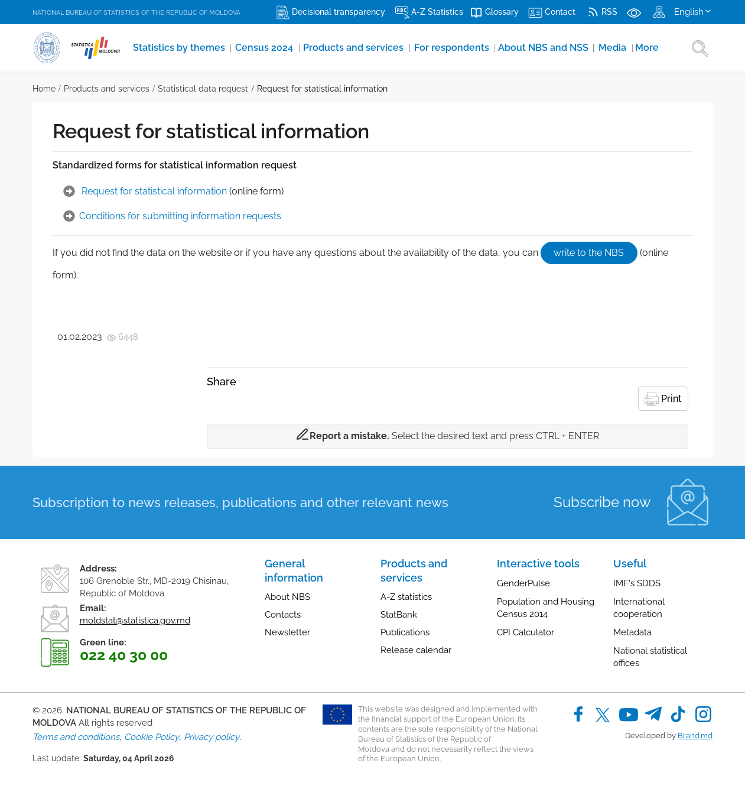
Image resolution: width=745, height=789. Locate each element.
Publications (405, 631)
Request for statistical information (322, 88)
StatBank (398, 613)
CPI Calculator (525, 631)
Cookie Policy (151, 735)
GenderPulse (523, 582)
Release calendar (415, 649)
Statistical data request (203, 88)
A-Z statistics (406, 595)
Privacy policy (211, 735)
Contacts (283, 613)
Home (44, 88)
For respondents (412, 48)
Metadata (632, 631)
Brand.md (695, 734)
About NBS (287, 595)
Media (555, 48)
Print (663, 398)
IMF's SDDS (637, 582)
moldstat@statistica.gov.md (135, 619)
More (587, 48)
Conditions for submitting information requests (180, 216)
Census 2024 (246, 48)
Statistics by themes (170, 48)
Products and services (326, 48)
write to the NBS (588, 252)
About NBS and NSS (495, 48)
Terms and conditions (75, 735)
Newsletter (287, 631)
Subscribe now (602, 500)
